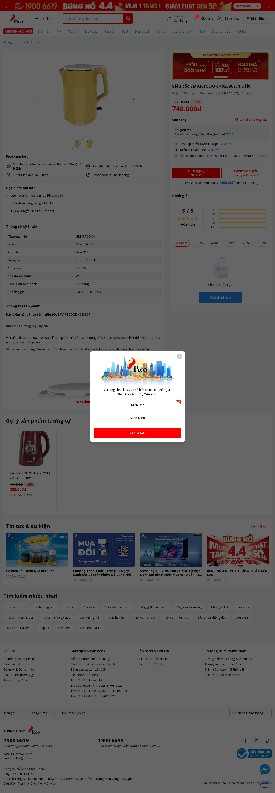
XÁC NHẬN (137, 433)
